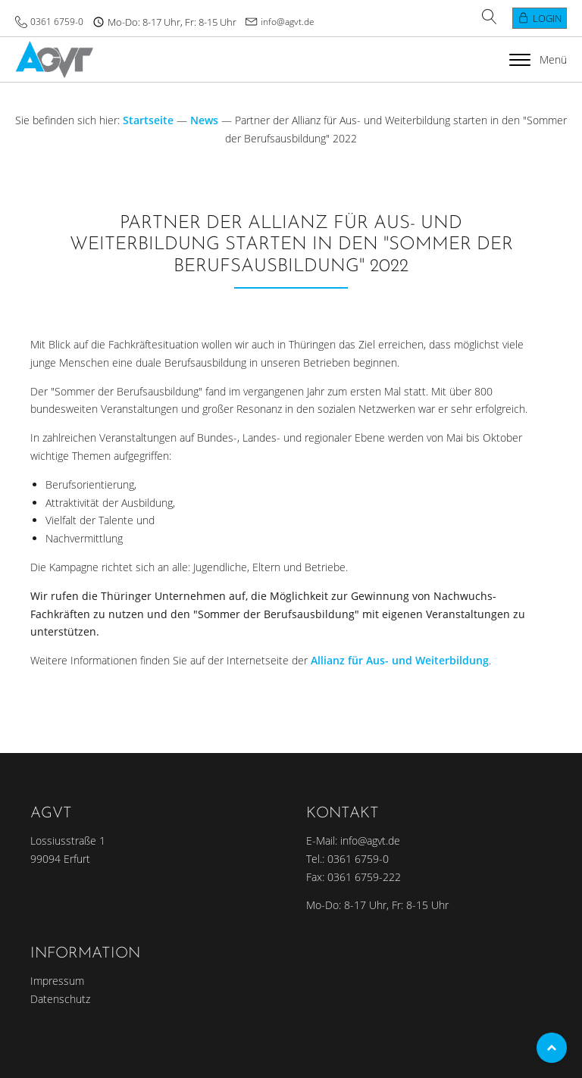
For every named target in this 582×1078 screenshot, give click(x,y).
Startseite (148, 120)
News (204, 120)
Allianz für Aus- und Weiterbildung (400, 660)
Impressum (57, 980)
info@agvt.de (287, 21)
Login (547, 18)
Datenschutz (60, 999)
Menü (538, 59)
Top (552, 1048)
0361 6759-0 (56, 21)
